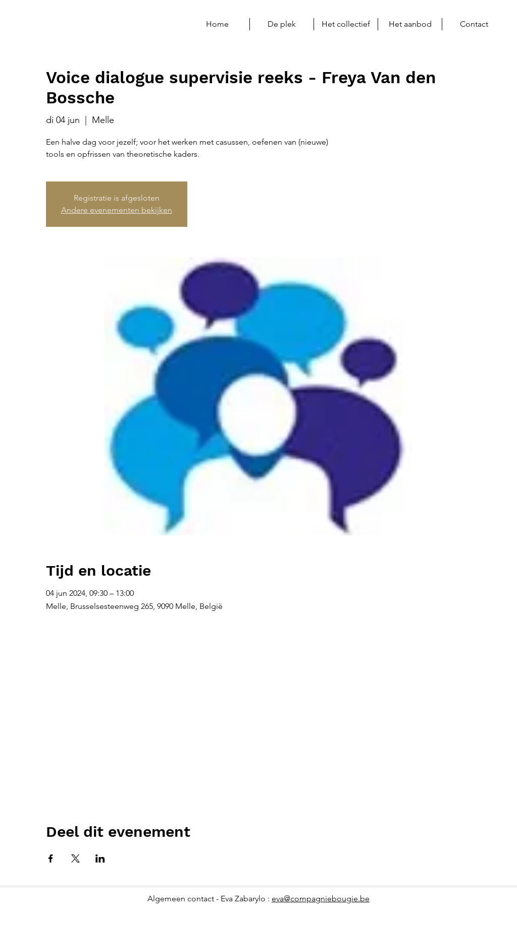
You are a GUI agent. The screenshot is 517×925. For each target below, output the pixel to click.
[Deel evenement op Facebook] (51, 858)
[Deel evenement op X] (75, 858)
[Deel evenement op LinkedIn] (100, 858)
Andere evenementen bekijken (116, 210)
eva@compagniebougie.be (321, 898)
